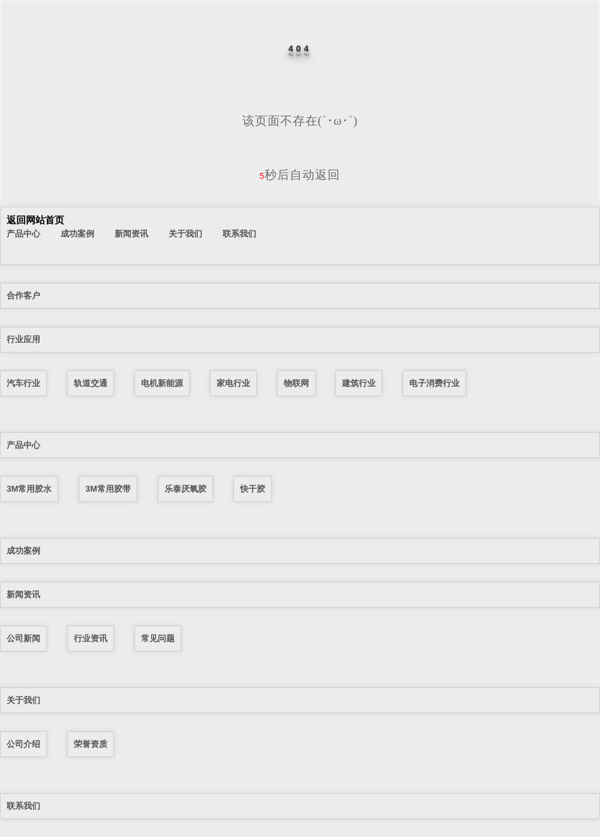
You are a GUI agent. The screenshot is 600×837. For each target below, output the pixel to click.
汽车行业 (23, 383)
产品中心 (23, 233)
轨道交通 (90, 383)
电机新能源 (162, 383)
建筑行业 (359, 383)
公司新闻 (23, 638)
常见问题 (158, 638)
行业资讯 (90, 638)
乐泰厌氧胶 (185, 489)
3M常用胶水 (29, 489)
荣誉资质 (90, 744)
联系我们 (239, 233)
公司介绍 (23, 744)
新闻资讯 (131, 233)
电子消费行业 (434, 383)
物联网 (296, 383)
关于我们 (185, 233)
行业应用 (23, 339)
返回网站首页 (35, 220)
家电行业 (233, 383)
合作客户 (23, 295)
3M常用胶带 (107, 489)
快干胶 (252, 489)
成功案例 (77, 233)
